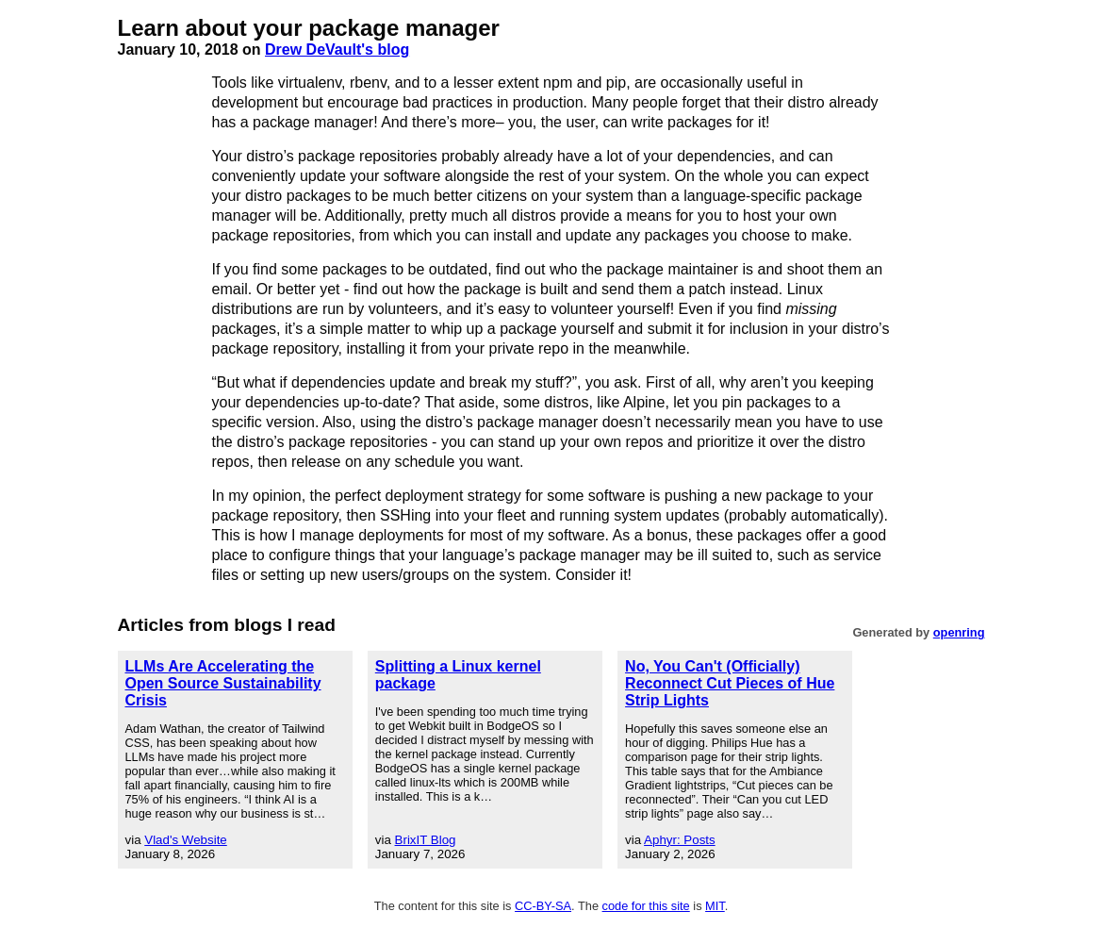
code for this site (646, 906)
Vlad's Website (185, 840)
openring (959, 632)
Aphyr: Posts (679, 840)
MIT (715, 906)
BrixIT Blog (425, 840)
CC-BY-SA (543, 906)
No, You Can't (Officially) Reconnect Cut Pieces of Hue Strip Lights (729, 683)
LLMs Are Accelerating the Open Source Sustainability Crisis (223, 683)
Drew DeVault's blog (337, 49)
